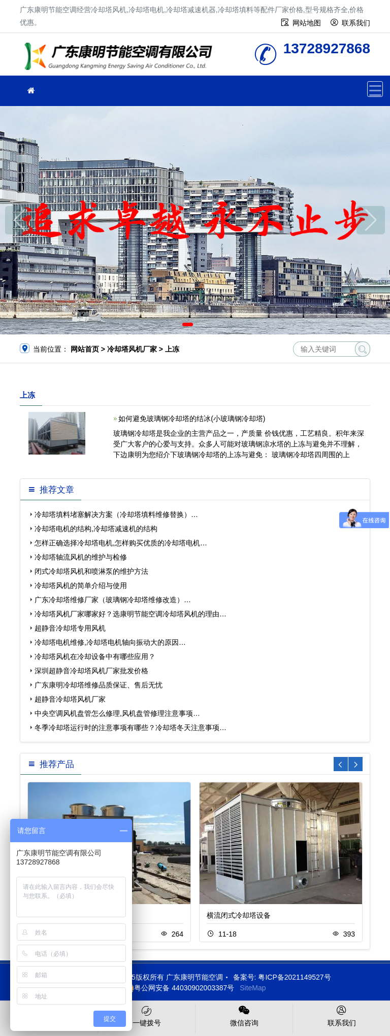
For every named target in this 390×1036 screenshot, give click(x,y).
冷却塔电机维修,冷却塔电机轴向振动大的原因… (110, 642)
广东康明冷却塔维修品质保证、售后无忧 (98, 685)
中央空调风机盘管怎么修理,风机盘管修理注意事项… (117, 713)
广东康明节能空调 (121, 57)
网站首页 (85, 349)
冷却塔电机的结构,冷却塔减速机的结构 (96, 529)
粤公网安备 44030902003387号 (179, 988)
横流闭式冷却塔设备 (239, 915)
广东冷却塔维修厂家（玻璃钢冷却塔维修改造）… (113, 600)
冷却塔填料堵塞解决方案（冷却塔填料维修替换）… (116, 514)
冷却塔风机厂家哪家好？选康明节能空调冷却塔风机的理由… (130, 614)
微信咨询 (244, 1015)
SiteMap (253, 988)
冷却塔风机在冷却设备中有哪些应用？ (95, 656)
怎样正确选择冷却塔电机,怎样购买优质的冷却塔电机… (121, 543)
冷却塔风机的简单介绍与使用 (81, 585)
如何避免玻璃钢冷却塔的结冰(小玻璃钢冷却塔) (191, 419)
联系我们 (356, 23)
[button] (187, 324)
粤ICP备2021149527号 (294, 977)
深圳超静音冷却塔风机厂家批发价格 (91, 671)
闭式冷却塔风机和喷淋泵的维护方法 (91, 571)
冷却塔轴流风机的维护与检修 (81, 557)
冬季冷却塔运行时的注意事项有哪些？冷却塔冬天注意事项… (130, 727)
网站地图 (306, 23)
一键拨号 (146, 1015)
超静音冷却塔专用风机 (70, 628)
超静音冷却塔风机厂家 (70, 699)
